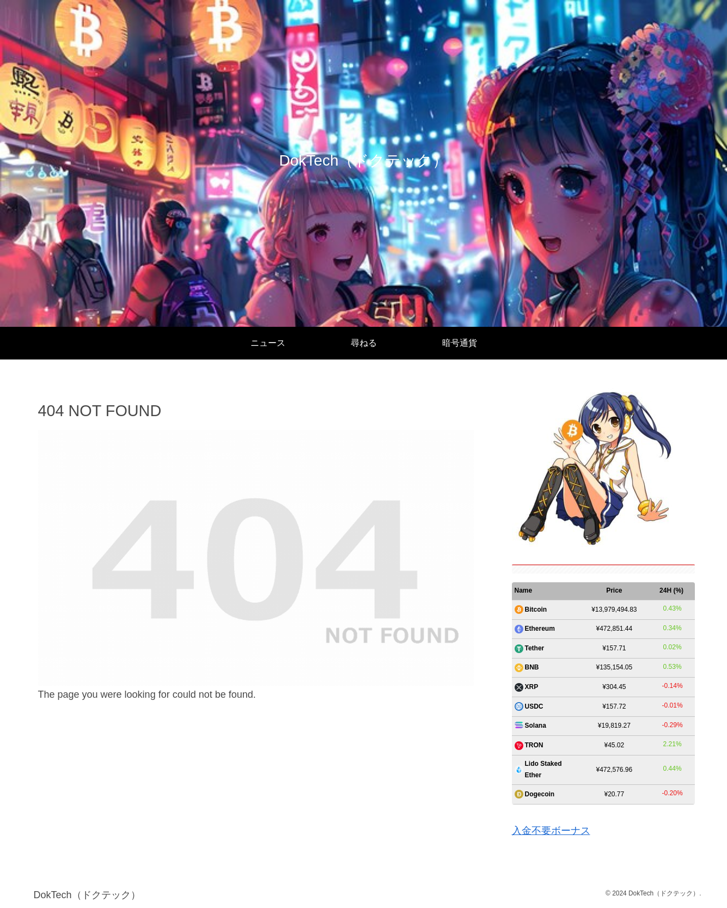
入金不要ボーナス (551, 830)
